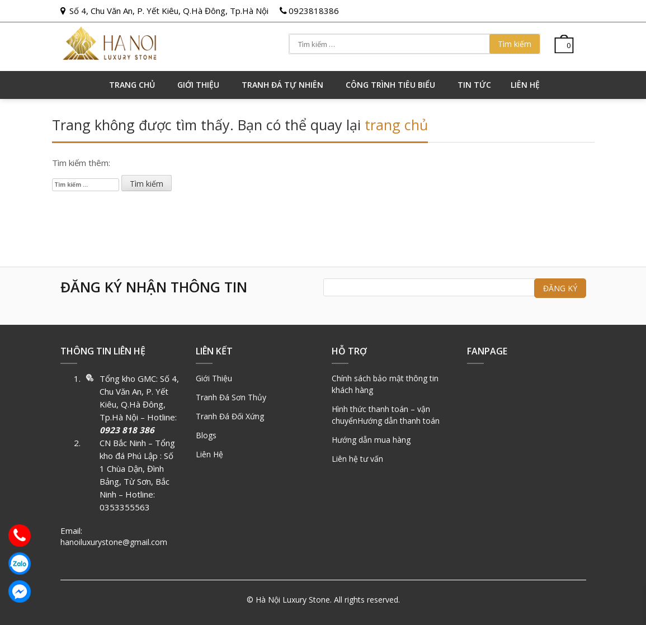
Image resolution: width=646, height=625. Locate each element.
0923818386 (314, 10)
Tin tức (474, 84)
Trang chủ (132, 84)
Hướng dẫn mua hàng (371, 439)
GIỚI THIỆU (198, 84)
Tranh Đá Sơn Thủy (231, 397)
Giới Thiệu (214, 378)
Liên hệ (525, 84)
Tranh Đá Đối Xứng (230, 416)
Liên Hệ (209, 454)
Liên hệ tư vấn (357, 458)
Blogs (206, 435)
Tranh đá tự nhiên (282, 84)
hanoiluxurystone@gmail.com (113, 542)
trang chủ (396, 124)
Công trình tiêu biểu (390, 84)
